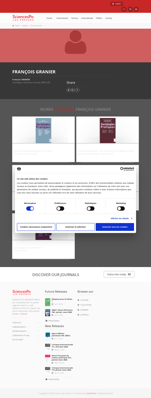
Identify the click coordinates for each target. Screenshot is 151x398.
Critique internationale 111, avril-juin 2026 (62, 345)
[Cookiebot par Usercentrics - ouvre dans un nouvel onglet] (122, 169)
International (87, 18)
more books (52, 320)
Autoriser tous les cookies (115, 227)
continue (23, 314)
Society (108, 18)
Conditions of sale (20, 335)
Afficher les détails (120, 218)
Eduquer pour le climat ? (62, 300)
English (116, 4)
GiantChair (91, 393)
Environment (62, 18)
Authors (25, 25)
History (74, 18)
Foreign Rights (19, 327)
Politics (99, 18)
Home (49, 18)
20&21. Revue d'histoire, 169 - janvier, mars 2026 (62, 311)
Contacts (16, 322)
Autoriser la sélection (75, 227)
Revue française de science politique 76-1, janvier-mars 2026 (62, 357)
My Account (17, 339)
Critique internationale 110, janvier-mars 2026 (62, 369)
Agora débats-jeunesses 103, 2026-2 (61, 334)
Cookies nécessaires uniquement (36, 227)
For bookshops (19, 331)
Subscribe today (119, 274)
